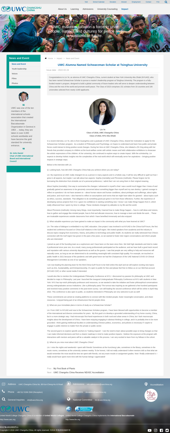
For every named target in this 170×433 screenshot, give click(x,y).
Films (14, 78)
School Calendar (98, 2)
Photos (15, 83)
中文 (158, 2)
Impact (59, 58)
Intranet (124, 2)
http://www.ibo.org (73, 419)
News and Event (19, 64)
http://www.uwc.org (7, 419)
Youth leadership (19, 69)
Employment (136, 2)
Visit (86, 2)
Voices (15, 74)
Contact (148, 2)
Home (50, 58)
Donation (113, 2)
